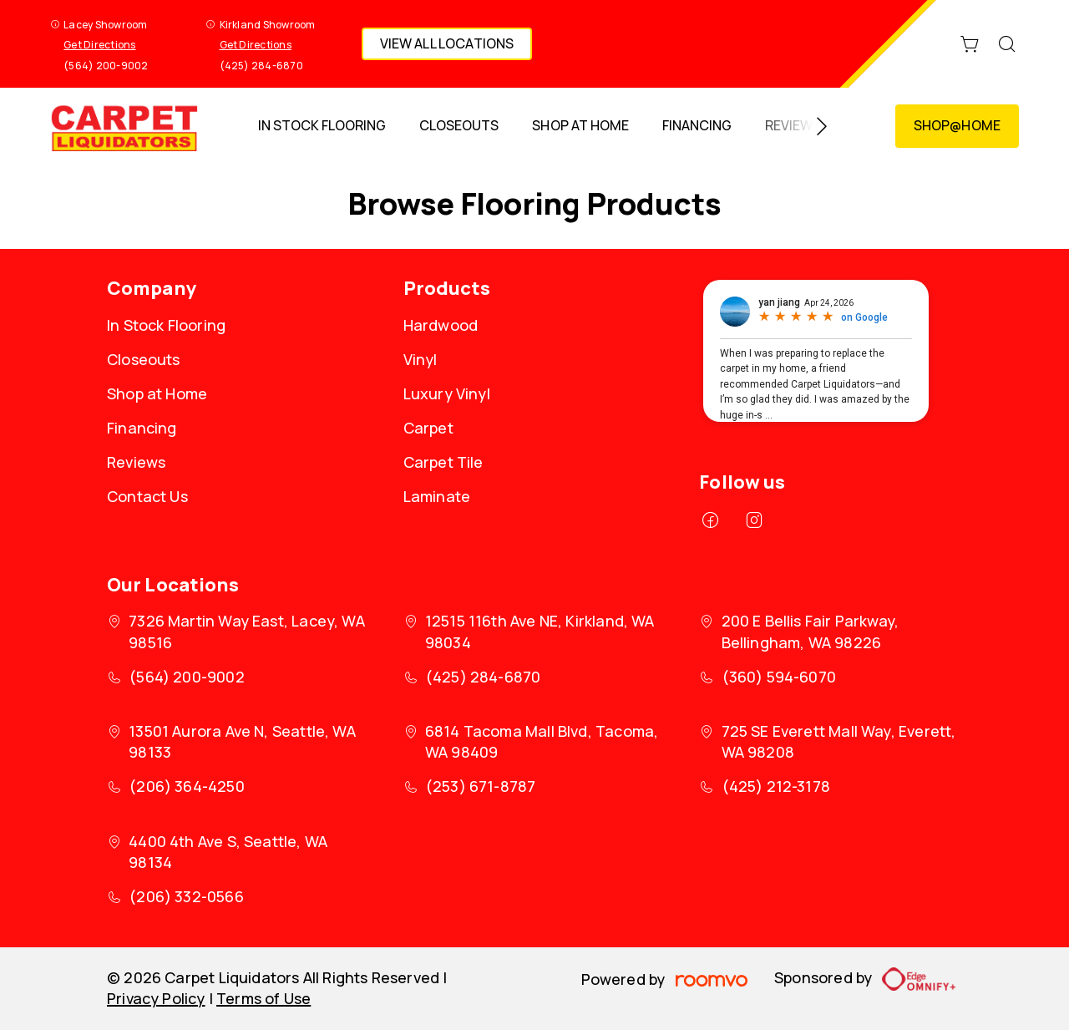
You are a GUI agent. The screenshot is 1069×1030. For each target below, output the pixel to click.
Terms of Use (263, 998)
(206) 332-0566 (186, 896)
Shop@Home (957, 125)
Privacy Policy (156, 998)
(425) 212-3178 (776, 786)
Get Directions (99, 45)
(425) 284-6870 (261, 65)
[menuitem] (322, 126)
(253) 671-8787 (480, 786)
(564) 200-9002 (105, 65)
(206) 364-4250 (187, 786)
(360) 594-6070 (779, 677)
